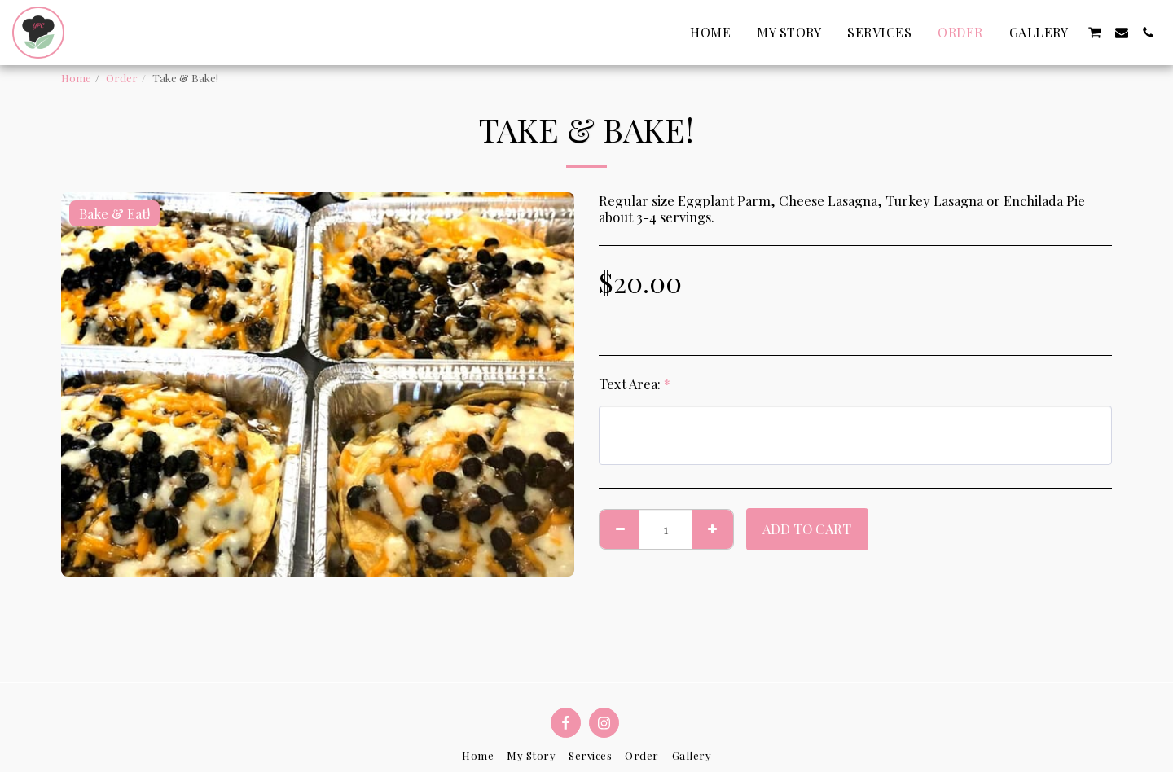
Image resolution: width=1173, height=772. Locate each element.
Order (122, 78)
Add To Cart (806, 528)
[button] (1095, 32)
